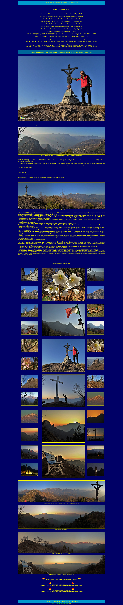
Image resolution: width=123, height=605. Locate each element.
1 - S (61, 45)
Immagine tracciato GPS (40, 125)
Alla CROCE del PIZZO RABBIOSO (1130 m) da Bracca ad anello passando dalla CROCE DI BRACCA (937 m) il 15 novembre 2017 (61, 39)
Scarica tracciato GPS (83, 125)
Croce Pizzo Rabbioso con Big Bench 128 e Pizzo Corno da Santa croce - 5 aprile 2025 (61, 16)
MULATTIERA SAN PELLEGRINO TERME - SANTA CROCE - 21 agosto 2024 (61, 21)
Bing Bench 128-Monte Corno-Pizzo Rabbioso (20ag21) (61, 31)
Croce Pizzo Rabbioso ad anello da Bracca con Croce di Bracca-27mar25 (61, 19)
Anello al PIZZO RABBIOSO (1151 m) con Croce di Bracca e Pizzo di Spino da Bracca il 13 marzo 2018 (61, 36)
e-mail (70, 603)
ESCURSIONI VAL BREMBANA (69, 3)
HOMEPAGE (48, 3)
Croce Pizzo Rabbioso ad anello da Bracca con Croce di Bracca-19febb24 (61, 24)
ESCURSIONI (56, 3)
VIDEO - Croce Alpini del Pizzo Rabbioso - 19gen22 (61, 579)
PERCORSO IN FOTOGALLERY (61, 263)
